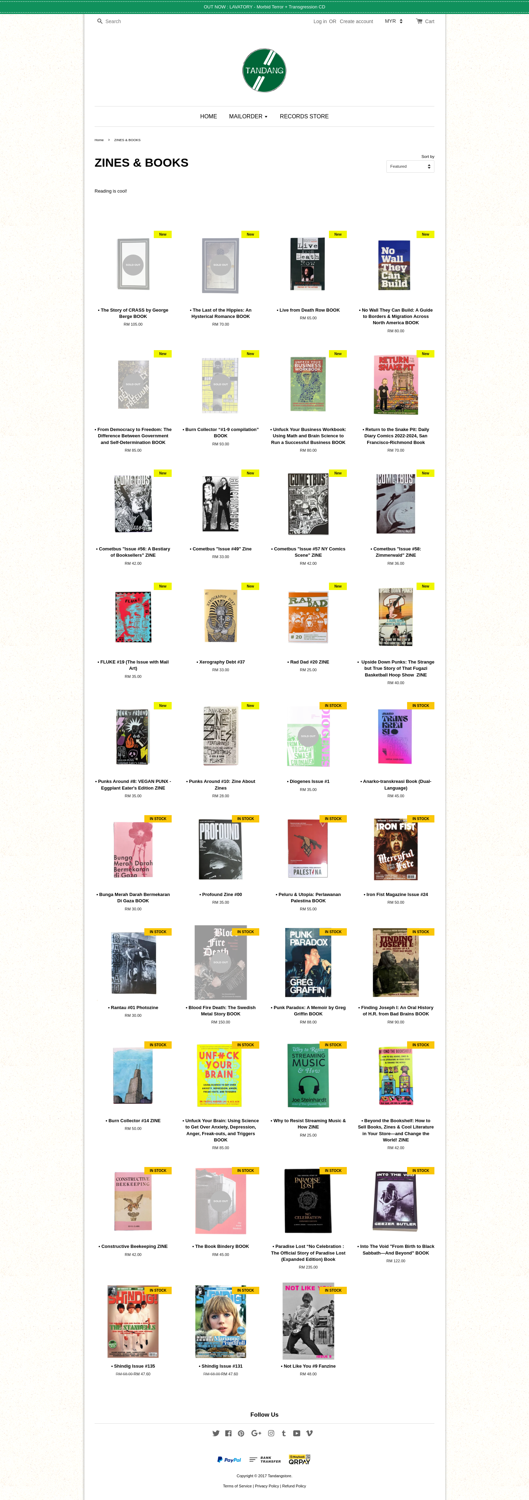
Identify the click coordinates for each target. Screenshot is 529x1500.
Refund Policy (294, 1486)
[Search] (116, 21)
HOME (208, 116)
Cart (429, 21)
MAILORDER (248, 116)
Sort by (427, 156)
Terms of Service (237, 1486)
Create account (356, 21)
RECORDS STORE (304, 116)
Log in (320, 21)
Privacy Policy (267, 1486)
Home (99, 140)
